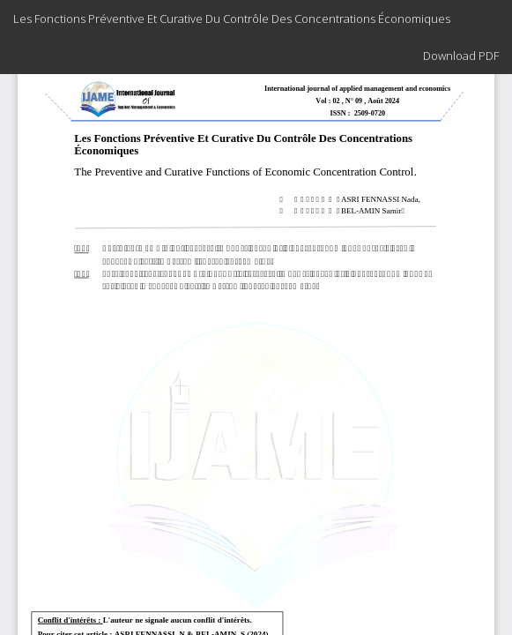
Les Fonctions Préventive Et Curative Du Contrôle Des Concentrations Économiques (231, 18)
